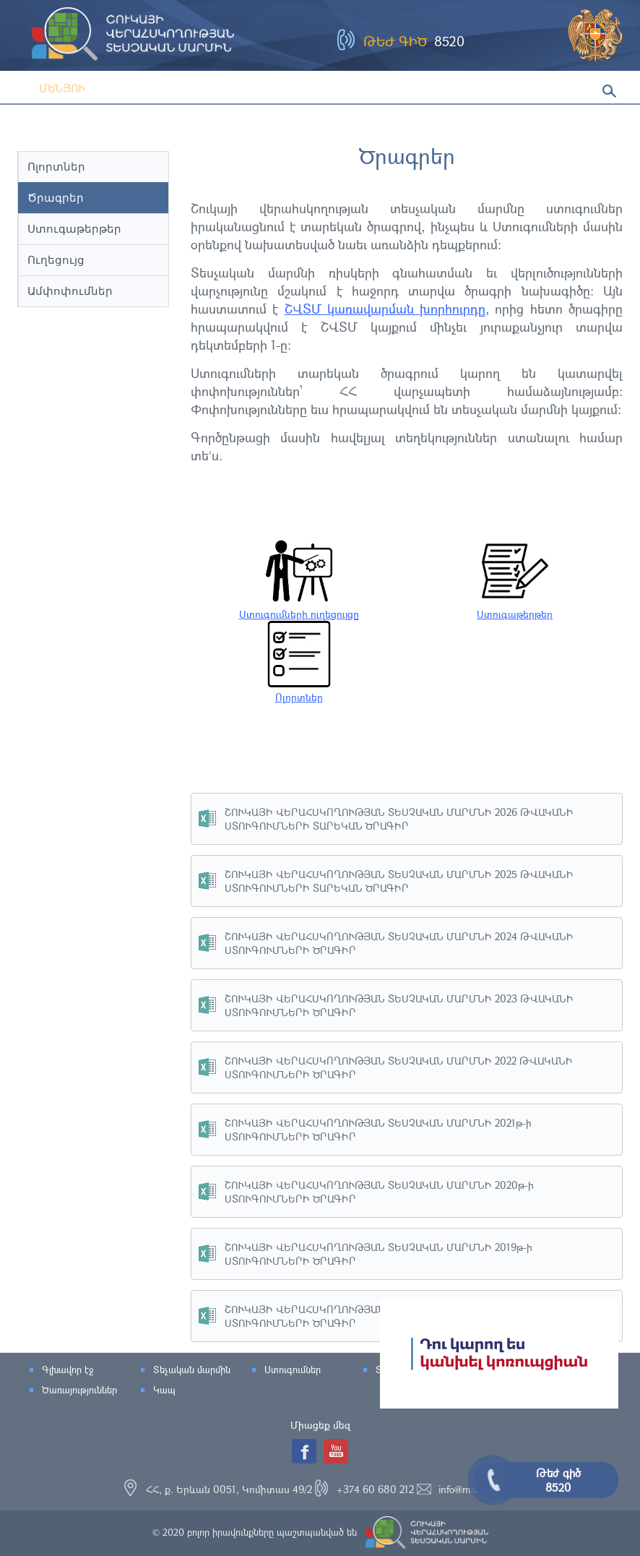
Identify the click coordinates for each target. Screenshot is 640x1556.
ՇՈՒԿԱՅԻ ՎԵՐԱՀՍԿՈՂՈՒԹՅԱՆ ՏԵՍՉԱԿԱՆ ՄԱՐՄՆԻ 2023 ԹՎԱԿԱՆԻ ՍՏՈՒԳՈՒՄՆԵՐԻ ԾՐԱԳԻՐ (399, 1005)
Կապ (164, 1389)
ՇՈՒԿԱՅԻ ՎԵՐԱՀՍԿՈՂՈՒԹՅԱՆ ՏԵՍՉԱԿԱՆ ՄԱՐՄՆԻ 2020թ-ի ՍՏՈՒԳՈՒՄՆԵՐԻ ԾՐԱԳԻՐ (379, 1191)
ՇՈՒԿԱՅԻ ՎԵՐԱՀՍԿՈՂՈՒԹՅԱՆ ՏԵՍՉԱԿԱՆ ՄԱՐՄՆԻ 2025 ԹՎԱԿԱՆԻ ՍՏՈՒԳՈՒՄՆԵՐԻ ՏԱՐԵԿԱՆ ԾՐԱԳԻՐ (399, 881)
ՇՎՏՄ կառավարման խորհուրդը (385, 308)
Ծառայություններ (79, 1389)
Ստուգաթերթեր (74, 229)
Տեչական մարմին (191, 1369)
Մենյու (51, 88)
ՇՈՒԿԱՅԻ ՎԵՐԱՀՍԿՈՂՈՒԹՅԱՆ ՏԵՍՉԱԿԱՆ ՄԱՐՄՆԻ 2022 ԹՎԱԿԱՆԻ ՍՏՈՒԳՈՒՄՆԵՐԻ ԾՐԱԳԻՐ (399, 1067)
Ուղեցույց (56, 260)
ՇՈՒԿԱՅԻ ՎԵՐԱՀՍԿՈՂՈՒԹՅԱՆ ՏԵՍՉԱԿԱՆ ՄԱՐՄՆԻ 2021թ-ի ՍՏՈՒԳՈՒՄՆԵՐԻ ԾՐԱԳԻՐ (378, 1129)
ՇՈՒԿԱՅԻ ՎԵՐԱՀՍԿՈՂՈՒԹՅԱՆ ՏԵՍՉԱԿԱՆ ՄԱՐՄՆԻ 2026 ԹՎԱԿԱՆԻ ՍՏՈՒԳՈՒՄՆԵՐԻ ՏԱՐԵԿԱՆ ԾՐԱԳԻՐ (399, 819)
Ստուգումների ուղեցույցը (299, 607)
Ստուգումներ (292, 1369)
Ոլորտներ (56, 166)
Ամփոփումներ (70, 291)
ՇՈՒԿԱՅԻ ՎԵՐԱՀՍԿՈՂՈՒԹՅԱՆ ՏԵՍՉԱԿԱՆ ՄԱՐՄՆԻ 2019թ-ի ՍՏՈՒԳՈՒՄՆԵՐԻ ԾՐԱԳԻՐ (378, 1254)
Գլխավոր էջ (67, 1369)
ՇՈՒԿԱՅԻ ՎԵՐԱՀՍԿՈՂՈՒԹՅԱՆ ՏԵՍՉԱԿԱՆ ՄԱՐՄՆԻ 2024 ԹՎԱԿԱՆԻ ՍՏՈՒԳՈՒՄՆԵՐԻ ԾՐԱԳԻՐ (399, 943)
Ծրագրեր (55, 198)
